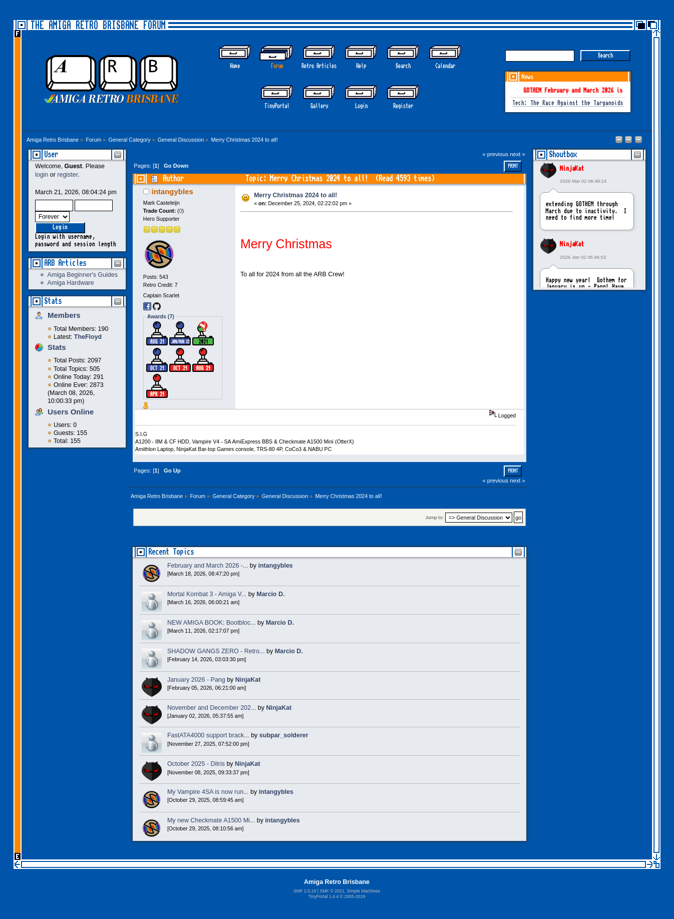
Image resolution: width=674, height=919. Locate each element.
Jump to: (434, 518)
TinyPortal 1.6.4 (323, 896)
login (41, 174)
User (51, 154)
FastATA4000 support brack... (208, 735)
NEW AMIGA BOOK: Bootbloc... (211, 622)
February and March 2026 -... (207, 565)
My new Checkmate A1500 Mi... (211, 820)
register (67, 174)
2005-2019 (355, 896)
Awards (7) (160, 316)
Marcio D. (270, 594)
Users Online (71, 411)
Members (64, 315)
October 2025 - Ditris (196, 763)
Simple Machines (363, 890)
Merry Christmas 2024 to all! (295, 195)
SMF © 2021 (331, 890)
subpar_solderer (283, 735)
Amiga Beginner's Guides (83, 274)
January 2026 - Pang (196, 679)
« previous (495, 154)
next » (517, 154)
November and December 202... (211, 707)
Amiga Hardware (71, 282)
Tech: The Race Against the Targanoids (567, 103)
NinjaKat (572, 169)
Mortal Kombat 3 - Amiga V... (206, 594)
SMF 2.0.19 (304, 890)
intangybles (172, 191)
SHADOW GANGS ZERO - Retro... (216, 651)
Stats (53, 301)
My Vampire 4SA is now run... (208, 791)
